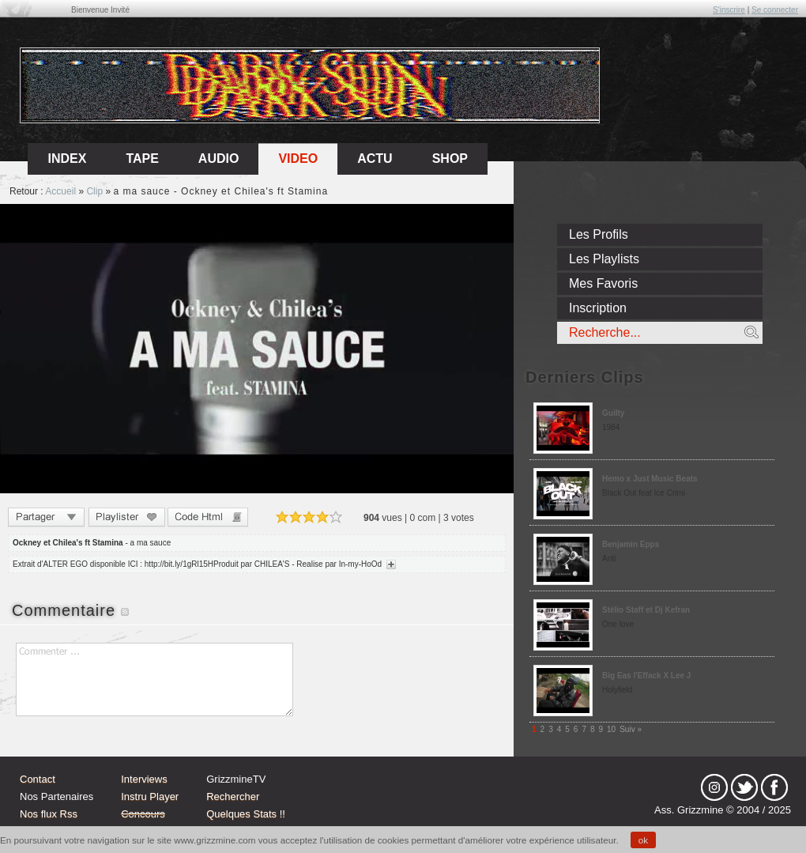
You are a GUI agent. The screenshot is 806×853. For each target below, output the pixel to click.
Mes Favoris (603, 283)
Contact (37, 779)
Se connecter (774, 10)
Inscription (598, 308)
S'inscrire (729, 10)
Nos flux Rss (48, 814)
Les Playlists (604, 259)
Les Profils (598, 234)
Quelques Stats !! (245, 814)
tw (744, 787)
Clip (94, 191)
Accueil (60, 191)
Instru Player (150, 796)
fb (774, 787)
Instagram (714, 787)
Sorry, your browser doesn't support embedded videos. (257, 348)
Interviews (144, 779)
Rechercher (232, 796)
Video (298, 158)
